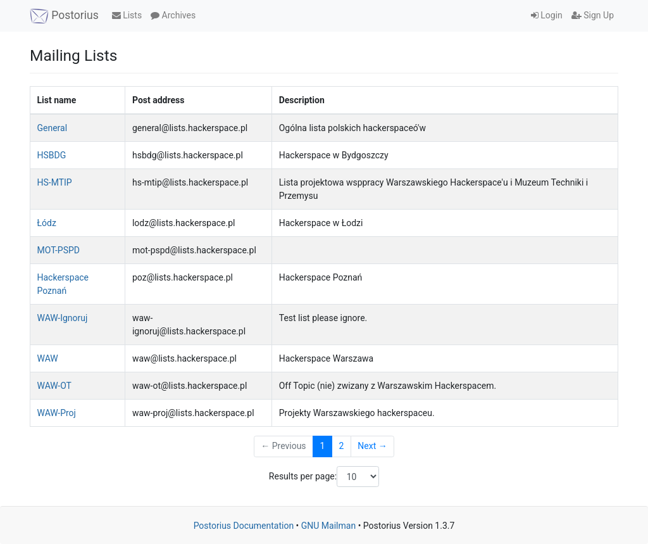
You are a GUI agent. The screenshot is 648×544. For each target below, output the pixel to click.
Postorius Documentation (244, 526)
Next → (372, 446)
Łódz (46, 223)
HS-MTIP (54, 182)
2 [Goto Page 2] (341, 446)
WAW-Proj (56, 413)
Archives (173, 15)
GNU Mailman (328, 526)
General (52, 128)
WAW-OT (54, 386)
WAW (47, 358)
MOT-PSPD (58, 250)
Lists (127, 15)
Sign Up (592, 15)
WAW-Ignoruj (62, 318)
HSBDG (51, 155)
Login (547, 15)
